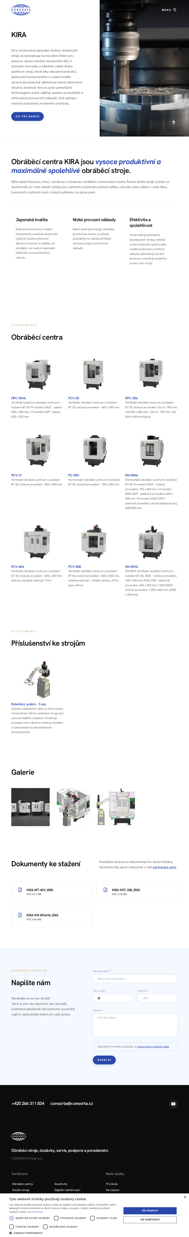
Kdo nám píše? (102, 971)
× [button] (184, 1197)
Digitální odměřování (67, 1190)
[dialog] (94, 1215)
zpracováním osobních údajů (153, 1046)
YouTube (173, 1104)
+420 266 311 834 (28, 1103)
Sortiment (19, 1173)
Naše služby (115, 1173)
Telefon (142, 990)
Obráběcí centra (22, 1184)
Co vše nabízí (28, 116)
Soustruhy (60, 1184)
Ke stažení (112, 1190)
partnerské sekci (164, 867)
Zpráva (97, 1010)
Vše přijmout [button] (150, 1210)
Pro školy (112, 1184)
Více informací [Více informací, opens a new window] (35, 1211)
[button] (64, 1232)
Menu (169, 10)
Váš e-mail (99, 990)
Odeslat (104, 1059)
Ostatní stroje (20, 1190)
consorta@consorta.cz (71, 1103)
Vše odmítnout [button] (150, 1219)
